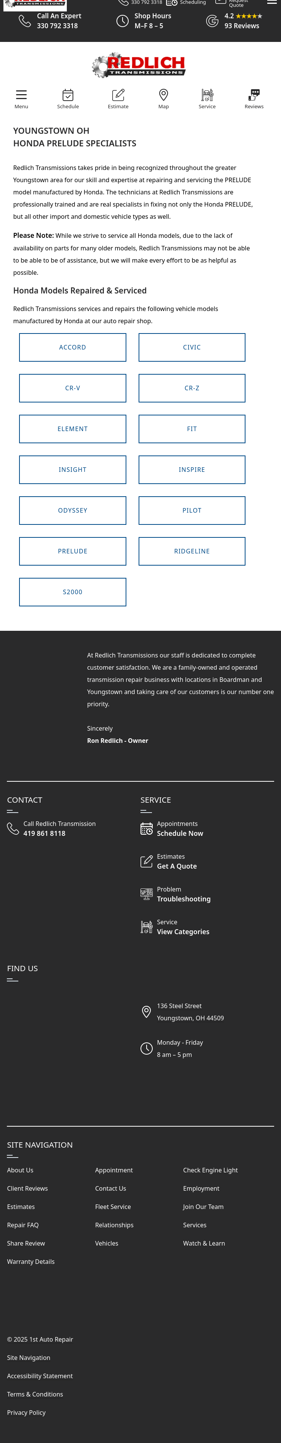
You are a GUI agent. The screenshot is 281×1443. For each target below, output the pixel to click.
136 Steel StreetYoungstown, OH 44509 (190, 1012)
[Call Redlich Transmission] (51, 828)
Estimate (118, 106)
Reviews (254, 106)
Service (207, 106)
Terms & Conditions (35, 1394)
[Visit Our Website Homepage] (139, 65)
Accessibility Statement (40, 1376)
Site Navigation (28, 1357)
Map (163, 106)
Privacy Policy (26, 1412)
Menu (21, 106)
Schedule (68, 106)
